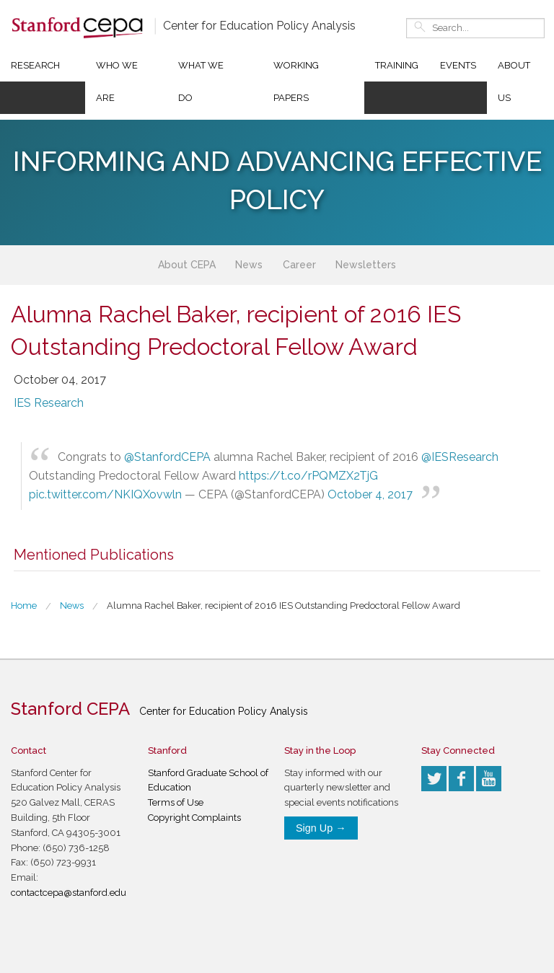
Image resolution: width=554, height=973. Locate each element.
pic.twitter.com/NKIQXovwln (105, 494)
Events (458, 65)
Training (396, 65)
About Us (514, 81)
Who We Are (117, 81)
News (249, 264)
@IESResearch (459, 457)
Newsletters (365, 264)
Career (299, 264)
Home (24, 605)
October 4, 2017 (370, 494)
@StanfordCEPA (167, 457)
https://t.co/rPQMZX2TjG (308, 476)
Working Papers (296, 81)
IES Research (49, 403)
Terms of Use (175, 802)
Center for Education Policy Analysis (259, 25)
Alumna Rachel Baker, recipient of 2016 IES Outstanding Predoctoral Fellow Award (283, 605)
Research (35, 65)
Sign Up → (321, 828)
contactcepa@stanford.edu (68, 892)
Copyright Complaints (194, 817)
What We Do (201, 81)
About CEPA (187, 264)
